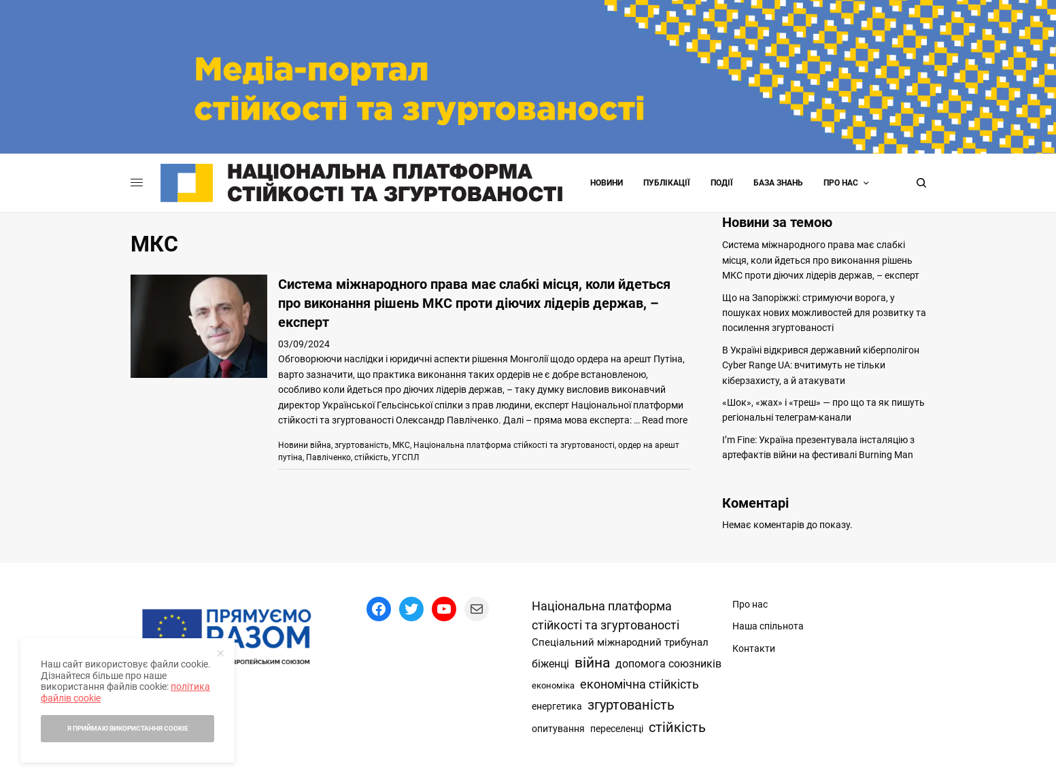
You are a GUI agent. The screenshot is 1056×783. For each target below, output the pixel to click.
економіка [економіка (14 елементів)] (553, 685)
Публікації (666, 183)
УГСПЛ (405, 457)
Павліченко (328, 457)
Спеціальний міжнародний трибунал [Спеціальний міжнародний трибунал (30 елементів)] (620, 642)
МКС (401, 445)
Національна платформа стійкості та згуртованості (514, 445)
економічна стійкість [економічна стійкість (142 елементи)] (639, 684)
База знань (778, 183)
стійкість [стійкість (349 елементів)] (677, 727)
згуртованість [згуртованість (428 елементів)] (631, 705)
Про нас (840, 183)
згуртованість (362, 445)
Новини (606, 183)
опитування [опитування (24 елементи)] (558, 729)
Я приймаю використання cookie (127, 728)
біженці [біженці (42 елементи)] (550, 664)
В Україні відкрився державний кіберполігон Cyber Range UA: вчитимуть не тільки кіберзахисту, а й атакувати (820, 365)
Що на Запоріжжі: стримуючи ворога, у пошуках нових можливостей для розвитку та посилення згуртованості (824, 313)
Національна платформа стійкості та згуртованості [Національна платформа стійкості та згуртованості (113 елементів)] (605, 615)
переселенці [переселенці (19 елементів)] (616, 728)
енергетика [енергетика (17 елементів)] (557, 706)
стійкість (371, 457)
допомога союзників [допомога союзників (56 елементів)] (668, 663)
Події (722, 183)
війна (320, 445)
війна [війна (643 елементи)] (592, 662)
